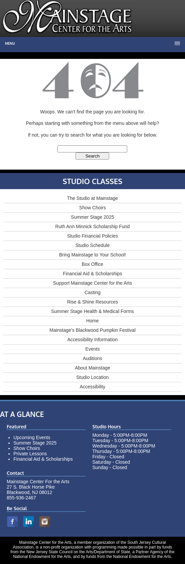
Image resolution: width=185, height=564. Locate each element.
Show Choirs (92, 207)
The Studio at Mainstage (92, 198)
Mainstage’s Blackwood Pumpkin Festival (92, 330)
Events (92, 349)
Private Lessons (30, 453)
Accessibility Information (92, 339)
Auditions (92, 358)
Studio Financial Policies (92, 236)
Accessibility (92, 386)
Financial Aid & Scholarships (92, 273)
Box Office (92, 264)
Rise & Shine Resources (92, 302)
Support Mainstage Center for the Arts (92, 283)
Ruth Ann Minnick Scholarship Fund (92, 226)
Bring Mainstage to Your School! (92, 254)
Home (92, 320)
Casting (92, 292)
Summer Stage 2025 (92, 217)
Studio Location (92, 377)
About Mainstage (92, 368)
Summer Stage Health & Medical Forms (92, 311)
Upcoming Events (31, 437)
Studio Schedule (93, 245)
